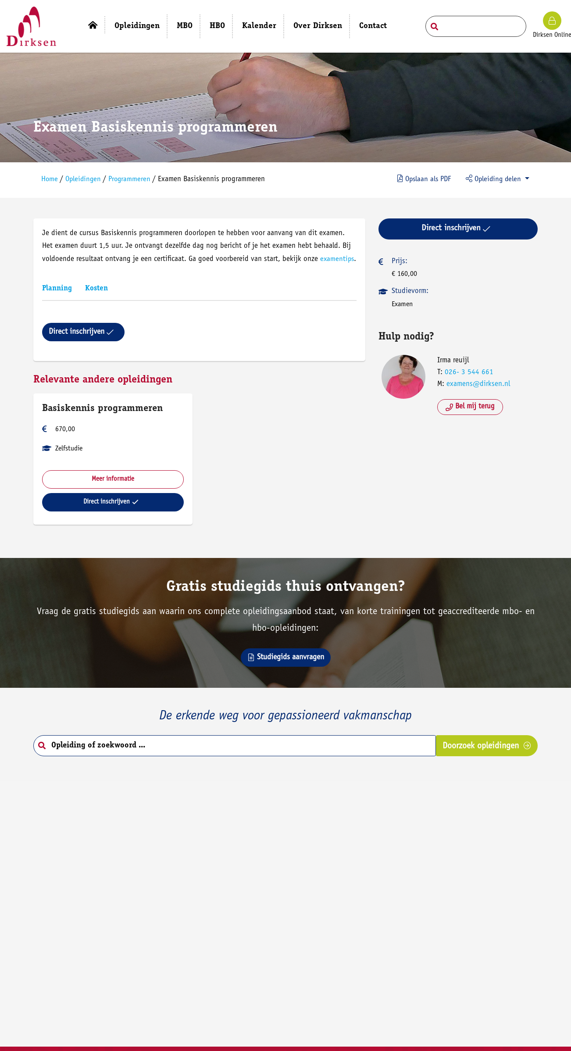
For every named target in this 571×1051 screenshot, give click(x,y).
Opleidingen (86, 177)
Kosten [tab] (98, 299)
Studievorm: (409, 288)
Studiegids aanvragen (285, 671)
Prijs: (399, 258)
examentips (61, 269)
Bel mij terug (468, 404)
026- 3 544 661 (467, 369)
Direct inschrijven (83, 342)
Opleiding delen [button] (491, 176)
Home (52, 177)
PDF (419, 176)
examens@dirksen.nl (477, 381)
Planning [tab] (59, 299)
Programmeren (134, 177)
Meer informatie (114, 489)
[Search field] (475, 26)
